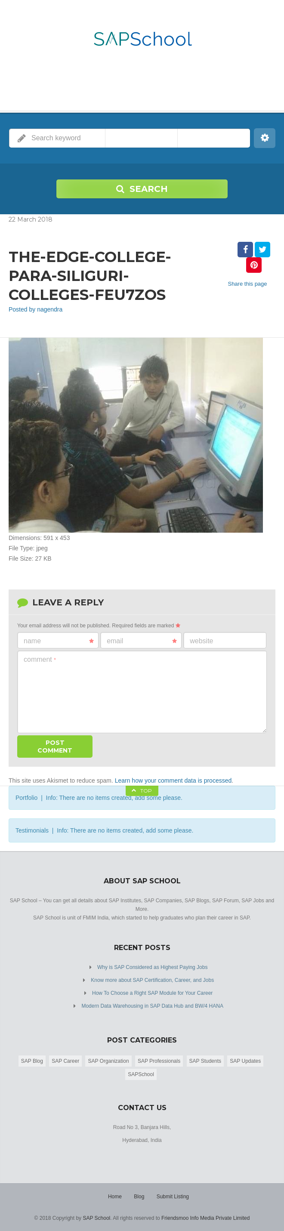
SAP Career (65, 1061)
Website (201, 641)
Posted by (35, 309)
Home (115, 1197)
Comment (40, 659)
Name (59, 641)
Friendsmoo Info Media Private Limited (205, 1218)
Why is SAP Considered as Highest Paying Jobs (152, 967)
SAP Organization (108, 1061)
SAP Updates (245, 1061)
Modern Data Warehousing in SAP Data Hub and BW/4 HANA (152, 1006)
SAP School (96, 1218)
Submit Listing (173, 1197)
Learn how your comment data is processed (173, 780)
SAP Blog (32, 1061)
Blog (139, 1197)
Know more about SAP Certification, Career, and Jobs (152, 980)
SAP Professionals (159, 1061)
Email (142, 641)
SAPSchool (141, 1074)
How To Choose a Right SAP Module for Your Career (152, 993)
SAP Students (205, 1061)
